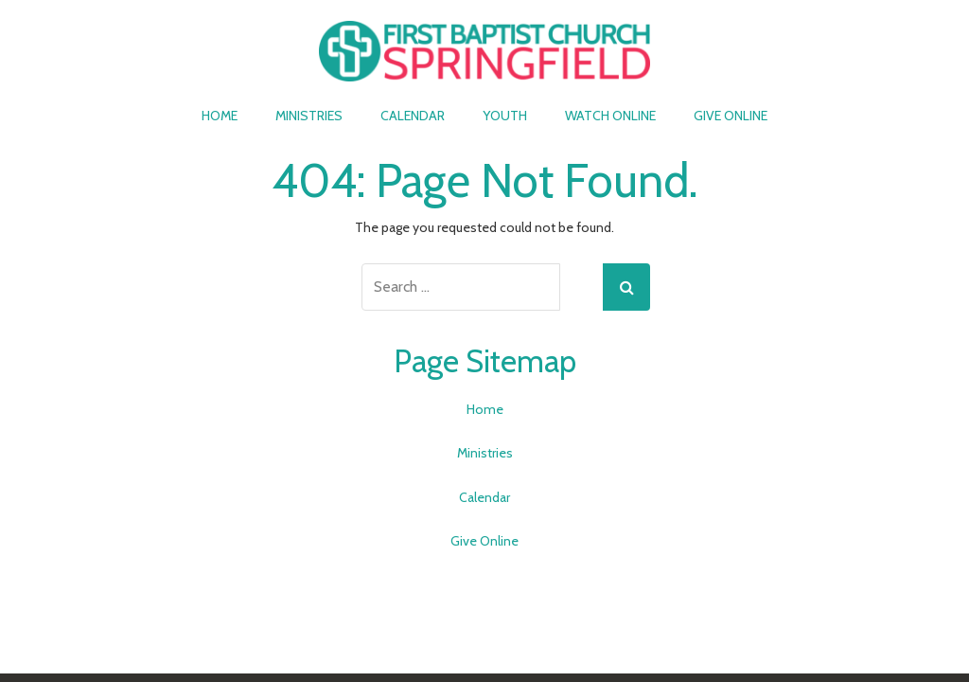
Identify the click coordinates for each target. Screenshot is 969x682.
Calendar (412, 115)
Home (220, 115)
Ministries (309, 115)
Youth (505, 115)
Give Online (730, 115)
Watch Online (610, 115)
